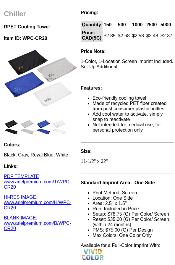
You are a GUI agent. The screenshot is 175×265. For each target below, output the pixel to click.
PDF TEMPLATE (21, 176)
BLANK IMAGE (20, 217)
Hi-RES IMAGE (20, 197)
